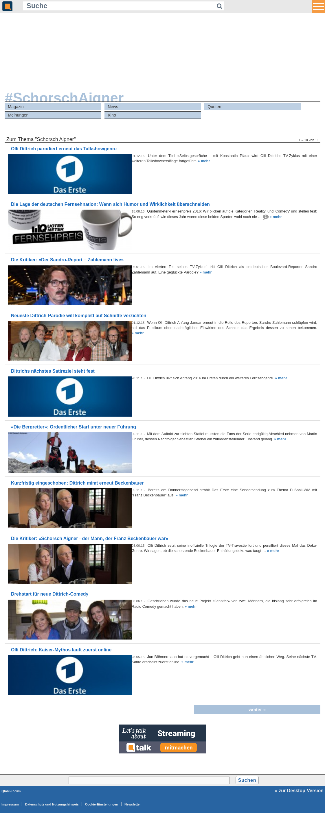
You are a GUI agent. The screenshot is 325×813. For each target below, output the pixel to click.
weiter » (257, 709)
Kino (112, 115)
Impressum (10, 804)
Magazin (15, 106)
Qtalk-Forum (11, 791)
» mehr (204, 161)
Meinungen (18, 115)
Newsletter (132, 804)
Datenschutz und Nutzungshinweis (52, 804)
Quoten (214, 106)
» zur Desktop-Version (299, 790)
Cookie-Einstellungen (101, 804)
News (113, 106)
